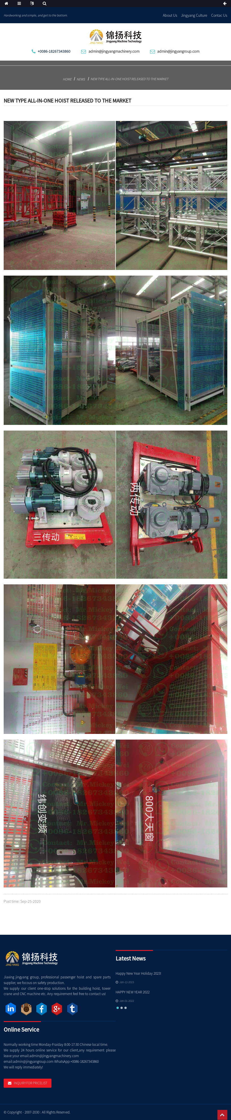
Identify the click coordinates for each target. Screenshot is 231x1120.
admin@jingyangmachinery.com (113, 51)
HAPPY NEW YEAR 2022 (133, 992)
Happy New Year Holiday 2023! (138, 973)
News (81, 79)
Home (67, 79)
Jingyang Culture (194, 15)
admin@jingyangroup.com (178, 51)
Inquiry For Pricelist (30, 1083)
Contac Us (219, 15)
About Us (170, 15)
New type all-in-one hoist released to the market (129, 79)
